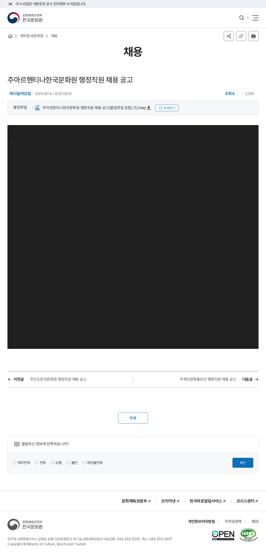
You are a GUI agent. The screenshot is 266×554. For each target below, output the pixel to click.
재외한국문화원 (32, 36)
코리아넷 (168, 501)
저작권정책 (233, 521)
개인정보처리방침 (201, 521)
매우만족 (24, 463)
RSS (255, 521)
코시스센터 (245, 501)
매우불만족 (95, 463)
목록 (133, 418)
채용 (54, 36)
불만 (74, 463)
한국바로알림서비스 (206, 501)
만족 (43, 463)
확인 (243, 463)
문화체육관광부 (134, 501)
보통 (58, 463)
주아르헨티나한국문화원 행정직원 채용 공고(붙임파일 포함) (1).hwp (94, 107)
